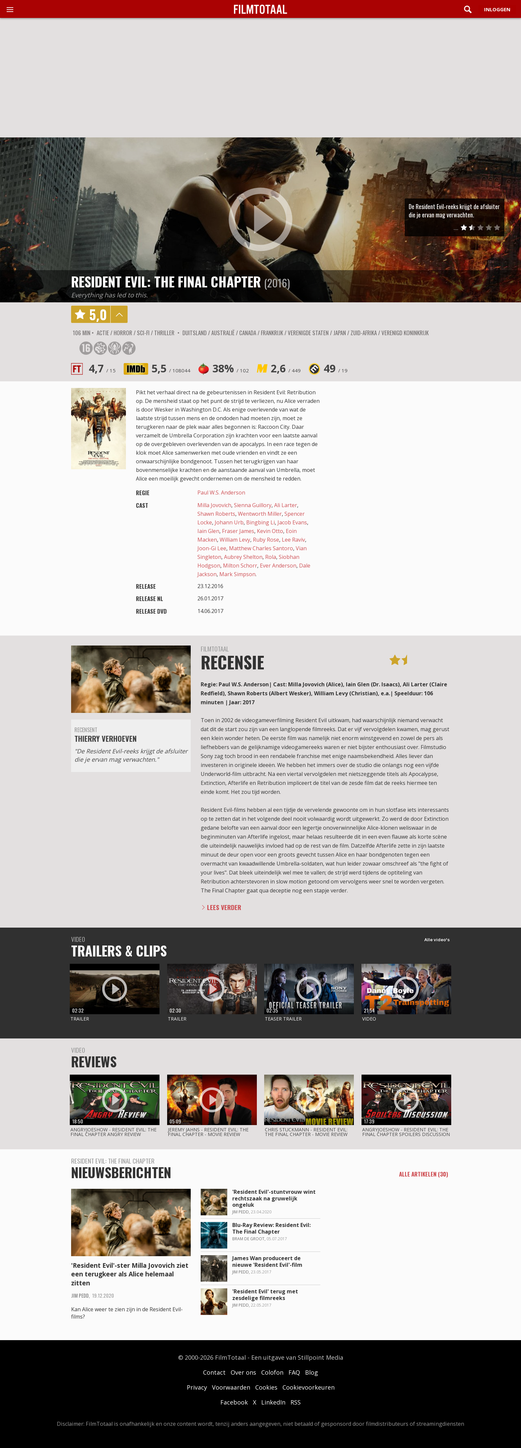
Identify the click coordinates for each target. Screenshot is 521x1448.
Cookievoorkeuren (308, 1387)
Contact (214, 1372)
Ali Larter (285, 505)
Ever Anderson (278, 565)
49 (336, 368)
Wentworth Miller (260, 513)
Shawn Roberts (216, 513)
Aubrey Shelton (243, 557)
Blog (311, 1372)
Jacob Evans (292, 522)
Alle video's (437, 939)
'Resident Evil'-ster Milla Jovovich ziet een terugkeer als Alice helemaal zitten (129, 1274)
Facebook (234, 1402)
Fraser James (238, 531)
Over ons (243, 1372)
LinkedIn (273, 1402)
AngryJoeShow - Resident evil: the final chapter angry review (113, 1131)
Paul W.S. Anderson (221, 492)
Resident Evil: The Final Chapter (166, 281)
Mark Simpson (237, 574)
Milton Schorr (240, 565)
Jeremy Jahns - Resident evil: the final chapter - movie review (208, 1131)
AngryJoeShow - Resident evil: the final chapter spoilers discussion (406, 1131)
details (119, 314)
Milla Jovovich (214, 505)
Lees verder (224, 907)
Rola (270, 557)
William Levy (235, 539)
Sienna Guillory (252, 505)
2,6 (286, 368)
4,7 (102, 368)
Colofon (272, 1372)
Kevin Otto (270, 531)
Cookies (266, 1387)
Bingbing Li (260, 522)
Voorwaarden (231, 1387)
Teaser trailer (283, 1019)
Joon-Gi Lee (211, 548)
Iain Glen (208, 531)
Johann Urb (229, 522)
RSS (295, 1402)
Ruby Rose (266, 539)
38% (230, 368)
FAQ (294, 1372)
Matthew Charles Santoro (261, 548)
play (260, 220)
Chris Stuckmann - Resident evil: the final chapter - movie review (306, 1131)
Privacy (197, 1387)
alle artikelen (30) (423, 1174)
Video (369, 1019)
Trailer (79, 1019)
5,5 (171, 368)
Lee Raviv (293, 539)
